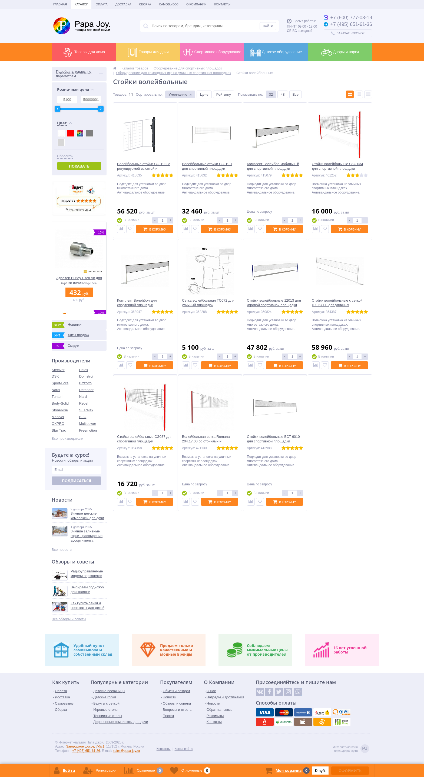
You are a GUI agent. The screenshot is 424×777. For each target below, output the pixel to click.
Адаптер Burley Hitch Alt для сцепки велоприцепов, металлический (79, 280)
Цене (204, 94)
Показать (79, 166)
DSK (55, 376)
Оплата (102, 4)
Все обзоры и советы (69, 619)
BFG (83, 417)
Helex (83, 370)
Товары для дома (83, 52)
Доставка (123, 4)
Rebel (83, 403)
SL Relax (86, 410)
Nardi (56, 390)
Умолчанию (177, 94)
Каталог (81, 4)
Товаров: (120, 94)
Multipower (87, 424)
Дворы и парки (340, 52)
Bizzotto (85, 383)
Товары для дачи (148, 52)
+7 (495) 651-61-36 (86, 751)
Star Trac (59, 430)
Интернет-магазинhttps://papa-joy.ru (351, 749)
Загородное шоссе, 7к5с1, (85, 746)
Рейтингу (223, 94)
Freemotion (88, 430)
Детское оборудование (276, 52)
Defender (86, 390)
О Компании (196, 4)
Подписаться (76, 480)
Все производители (67, 438)
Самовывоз (168, 4)
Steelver (58, 370)
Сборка (145, 4)
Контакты (222, 4)
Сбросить (65, 156)
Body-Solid (60, 403)
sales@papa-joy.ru (126, 751)
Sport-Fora (60, 383)
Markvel (58, 417)
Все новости (62, 550)
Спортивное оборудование (212, 52)
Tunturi (57, 397)
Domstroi (86, 376)
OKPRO (58, 424)
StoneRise (60, 410)
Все (296, 94)
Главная (60, 4)
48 (282, 94)
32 (271, 94)
